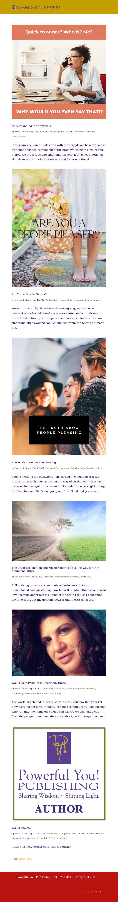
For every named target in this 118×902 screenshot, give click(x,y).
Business (48, 688)
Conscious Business (76, 688)
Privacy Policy (91, 891)
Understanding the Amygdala (31, 126)
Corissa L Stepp (23, 299)
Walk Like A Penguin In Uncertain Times (39, 683)
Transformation (93, 299)
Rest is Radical (21, 827)
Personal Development (72, 299)
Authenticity (52, 299)
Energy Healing (57, 131)
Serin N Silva (21, 688)
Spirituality (85, 576)
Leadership (17, 693)
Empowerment (68, 833)
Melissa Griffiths (23, 131)
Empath (91, 688)
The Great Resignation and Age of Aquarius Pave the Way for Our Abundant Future (55, 569)
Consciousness (52, 833)
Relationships (78, 468)
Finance (49, 576)
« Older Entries (22, 859)
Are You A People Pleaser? (29, 294)
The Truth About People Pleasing (34, 462)
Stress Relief (43, 838)
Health (81, 833)
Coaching (59, 688)
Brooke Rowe (22, 576)
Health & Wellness (75, 131)
